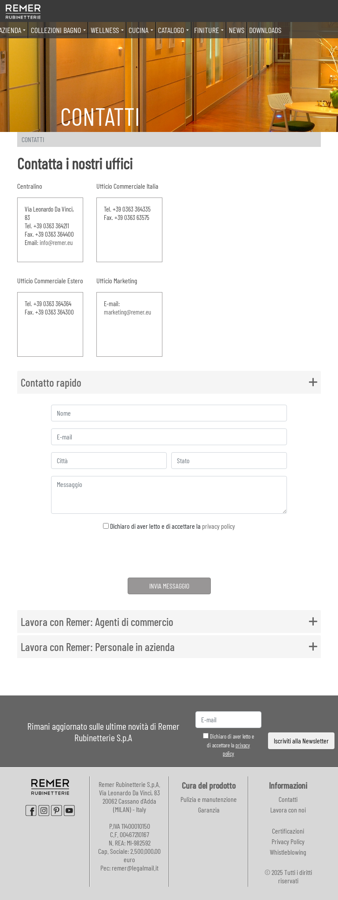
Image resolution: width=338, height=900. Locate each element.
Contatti (288, 799)
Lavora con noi (288, 809)
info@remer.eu (56, 242)
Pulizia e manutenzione (208, 799)
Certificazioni (288, 831)
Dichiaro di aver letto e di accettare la (169, 526)
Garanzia (209, 809)
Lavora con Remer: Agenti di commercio (97, 621)
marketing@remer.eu (127, 312)
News (236, 30)
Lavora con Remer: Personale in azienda (98, 646)
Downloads (265, 30)
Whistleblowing (288, 852)
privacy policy (218, 526)
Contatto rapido (51, 382)
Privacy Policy (288, 841)
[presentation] (169, 555)
